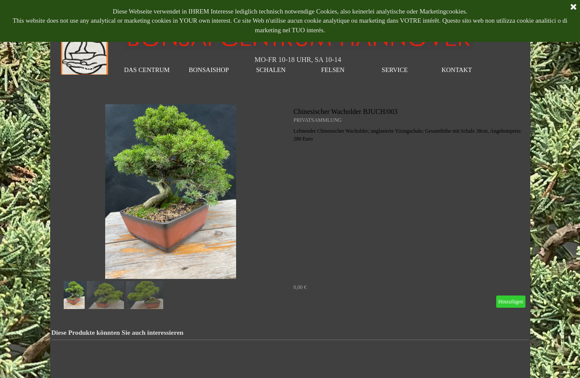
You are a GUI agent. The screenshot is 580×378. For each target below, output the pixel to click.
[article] (290, 207)
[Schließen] (573, 7)
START (84, 69)
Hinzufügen (510, 302)
